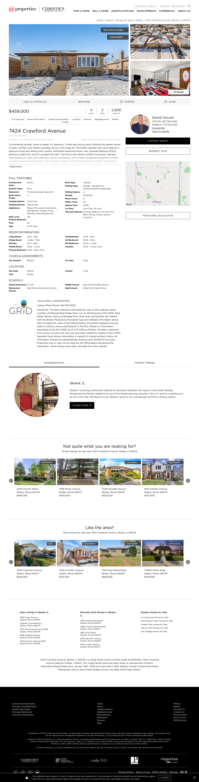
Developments (146, 11)
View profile (160, 131)
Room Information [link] (37, 119)
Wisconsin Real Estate (23, 715)
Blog (99, 723)
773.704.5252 (170, 124)
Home (100, 704)
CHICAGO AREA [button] (145, 6)
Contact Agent (158, 141)
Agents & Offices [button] (122, 11)
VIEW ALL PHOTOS (35, 102)
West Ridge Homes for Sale (154, 631)
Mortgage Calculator (158, 215)
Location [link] (76, 119)
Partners (101, 720)
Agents (176, 706)
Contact (158, 128)
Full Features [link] (18, 119)
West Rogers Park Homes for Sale (157, 621)
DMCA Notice (179, 720)
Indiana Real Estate (21, 709)
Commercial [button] (167, 11)
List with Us (179, 709)
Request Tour (158, 151)
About (100, 706)
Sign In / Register (172, 6)
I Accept (164, 777)
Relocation (102, 717)
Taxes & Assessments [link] (58, 119)
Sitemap (173, 772)
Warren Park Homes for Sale (154, 628)
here (137, 779)
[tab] (54, 363)
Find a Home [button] (82, 11)
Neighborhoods (104, 712)
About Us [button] (184, 11)
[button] (158, 183)
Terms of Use (179, 717)
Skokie (50, 140)
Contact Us (178, 712)
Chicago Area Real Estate (24, 706)
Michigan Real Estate (22, 712)
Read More (16, 166)
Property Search (105, 709)
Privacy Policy (180, 715)
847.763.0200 (169, 121)
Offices (176, 704)
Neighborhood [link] (102, 119)
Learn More (82, 405)
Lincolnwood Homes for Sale (154, 617)
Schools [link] (88, 119)
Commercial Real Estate (23, 704)
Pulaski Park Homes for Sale (154, 624)
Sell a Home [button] (100, 11)
